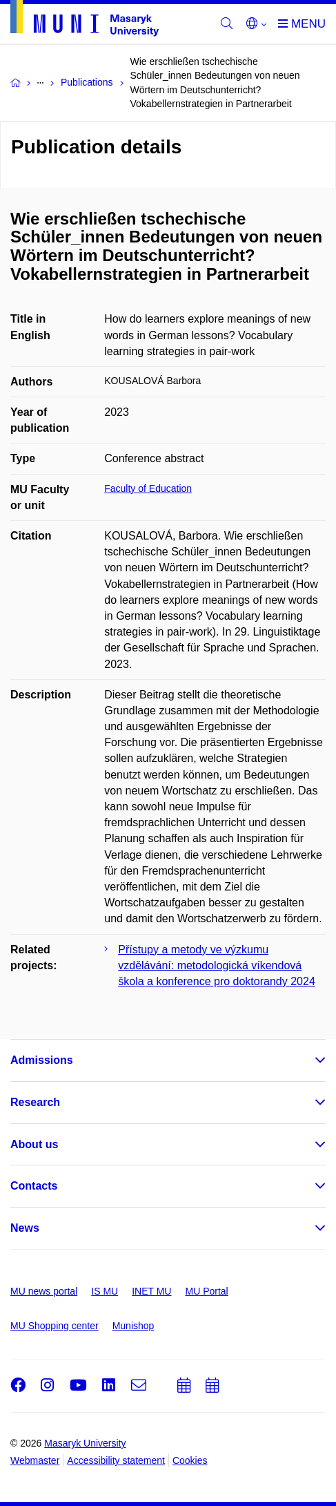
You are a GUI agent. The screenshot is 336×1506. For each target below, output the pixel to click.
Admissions (41, 1060)
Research (35, 1102)
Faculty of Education (148, 488)
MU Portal (206, 1291)
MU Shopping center (54, 1325)
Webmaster (34, 1460)
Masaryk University (85, 1443)
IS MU (104, 1291)
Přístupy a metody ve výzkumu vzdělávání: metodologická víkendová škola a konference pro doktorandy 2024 (216, 965)
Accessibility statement (116, 1460)
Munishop (133, 1325)
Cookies (190, 1460)
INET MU (151, 1291)
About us (34, 1144)
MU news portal (43, 1291)
